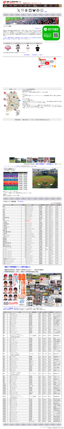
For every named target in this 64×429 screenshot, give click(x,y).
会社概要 (45, 11)
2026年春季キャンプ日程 (37, 54)
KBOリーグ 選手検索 (8, 308)
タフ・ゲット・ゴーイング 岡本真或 (12, 166)
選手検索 (15, 5)
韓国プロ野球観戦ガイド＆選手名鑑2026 (44, 164)
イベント (40, 5)
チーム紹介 (20, 5)
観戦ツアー (30, 5)
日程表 (10, 5)
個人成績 (25, 5)
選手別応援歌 (27, 54)
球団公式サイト (38, 28)
